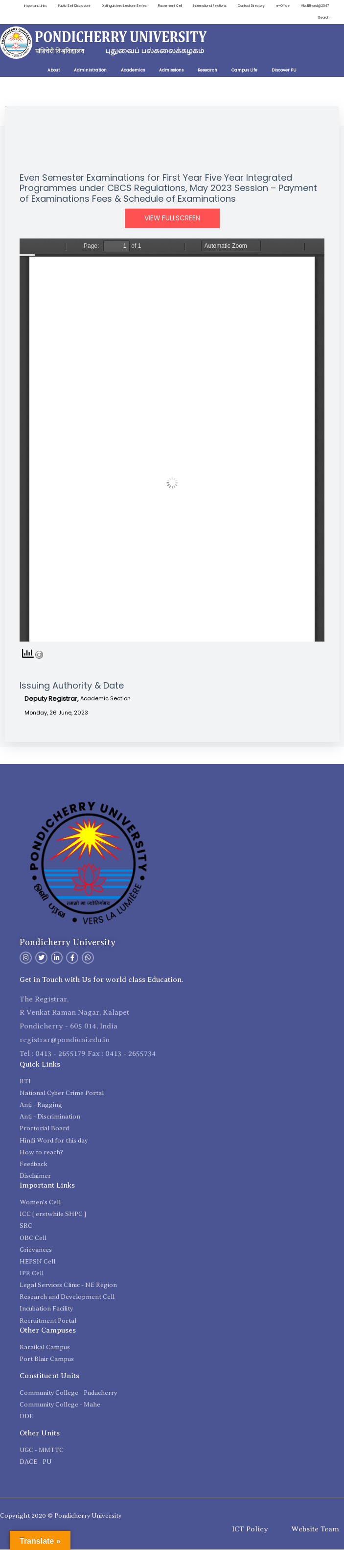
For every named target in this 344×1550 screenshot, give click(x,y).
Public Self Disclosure (97, 6)
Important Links (57, 6)
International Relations (244, 6)
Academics (133, 71)
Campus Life (244, 71)
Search (323, 18)
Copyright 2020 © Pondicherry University (60, 1516)
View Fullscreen (172, 219)
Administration (90, 71)
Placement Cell (201, 6)
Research (207, 71)
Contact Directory (288, 6)
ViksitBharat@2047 (291, 18)
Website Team (315, 1530)
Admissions (171, 71)
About (53, 71)
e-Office (321, 6)
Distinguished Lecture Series (152, 6)
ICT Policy (250, 1530)
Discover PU (284, 71)
